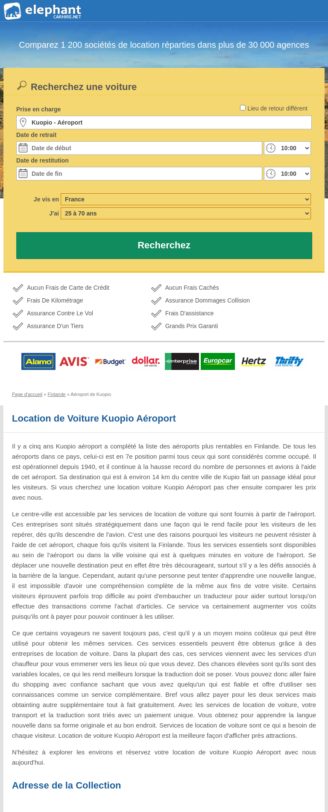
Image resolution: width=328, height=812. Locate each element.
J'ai (54, 213)
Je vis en (46, 199)
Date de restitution (42, 160)
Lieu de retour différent (277, 108)
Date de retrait (36, 134)
